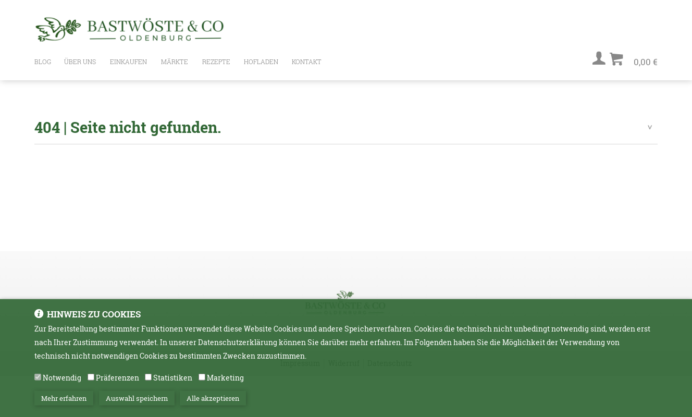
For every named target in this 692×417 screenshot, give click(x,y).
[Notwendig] (37, 383)
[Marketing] (202, 383)
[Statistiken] (148, 383)
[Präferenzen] (91, 383)
